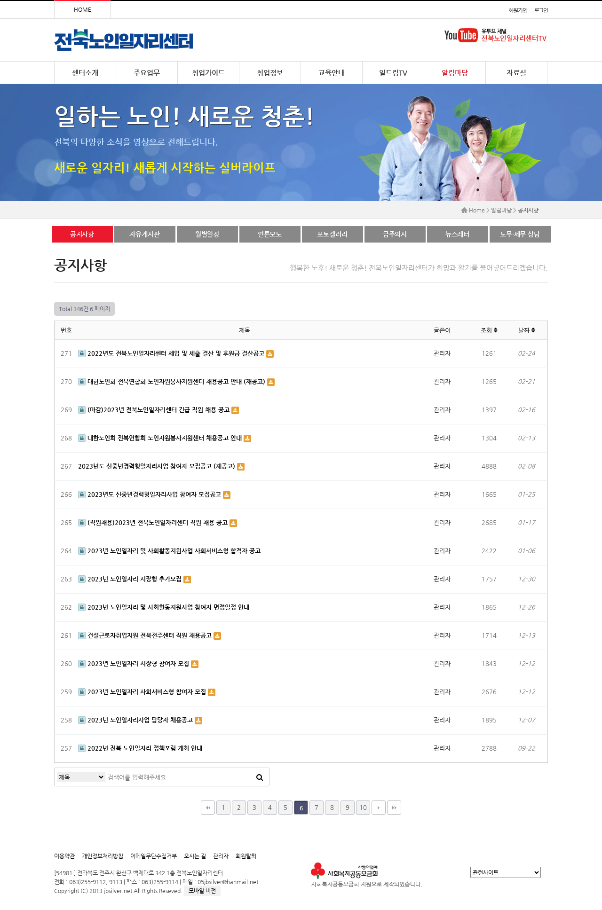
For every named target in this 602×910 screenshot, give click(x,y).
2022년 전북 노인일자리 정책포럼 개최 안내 (140, 748)
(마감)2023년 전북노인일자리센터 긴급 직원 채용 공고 (154, 409)
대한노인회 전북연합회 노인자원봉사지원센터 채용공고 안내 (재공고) (172, 381)
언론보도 (270, 234)
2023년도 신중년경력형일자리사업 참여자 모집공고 (150, 494)
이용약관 (64, 856)
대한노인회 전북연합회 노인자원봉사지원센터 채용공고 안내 (161, 437)
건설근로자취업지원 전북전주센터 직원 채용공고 (146, 635)
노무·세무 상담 (520, 234)
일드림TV (393, 73)
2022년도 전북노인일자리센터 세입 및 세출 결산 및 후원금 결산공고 (172, 353)
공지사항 (82, 234)
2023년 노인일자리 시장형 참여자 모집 (134, 663)
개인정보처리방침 (102, 856)
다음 (379, 807)
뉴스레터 (457, 234)
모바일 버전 (202, 890)
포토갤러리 (332, 234)
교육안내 (331, 73)
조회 (489, 330)
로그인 (541, 10)
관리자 (221, 856)
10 (363, 807)
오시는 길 (195, 856)
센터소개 (85, 73)
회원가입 (517, 10)
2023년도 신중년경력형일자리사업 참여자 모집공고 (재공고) (157, 466)
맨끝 (394, 807)
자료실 (516, 73)
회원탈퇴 (246, 856)
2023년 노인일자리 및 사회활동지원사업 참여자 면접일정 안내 (163, 607)
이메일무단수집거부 (153, 856)
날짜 (526, 330)
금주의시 (395, 234)
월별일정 (207, 234)
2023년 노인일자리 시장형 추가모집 (130, 578)
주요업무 (147, 73)
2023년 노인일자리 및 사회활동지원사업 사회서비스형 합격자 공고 (169, 550)
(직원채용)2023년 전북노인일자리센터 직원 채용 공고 (154, 522)
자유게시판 (144, 234)
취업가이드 (208, 73)
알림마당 (455, 73)
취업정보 (270, 73)
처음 (208, 807)
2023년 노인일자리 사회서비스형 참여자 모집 (143, 691)
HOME (82, 9)
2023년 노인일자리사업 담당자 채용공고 (136, 719)
